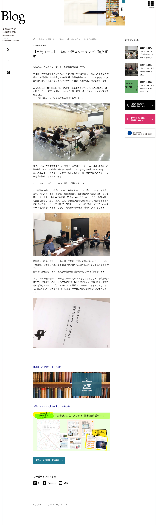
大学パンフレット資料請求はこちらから (51, 406)
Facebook (49, 483)
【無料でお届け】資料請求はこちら (138, 105)
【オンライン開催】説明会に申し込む (138, 119)
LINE (63, 483)
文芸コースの (47, 460)
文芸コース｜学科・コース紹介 (47, 367)
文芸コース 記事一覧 (46, 39)
